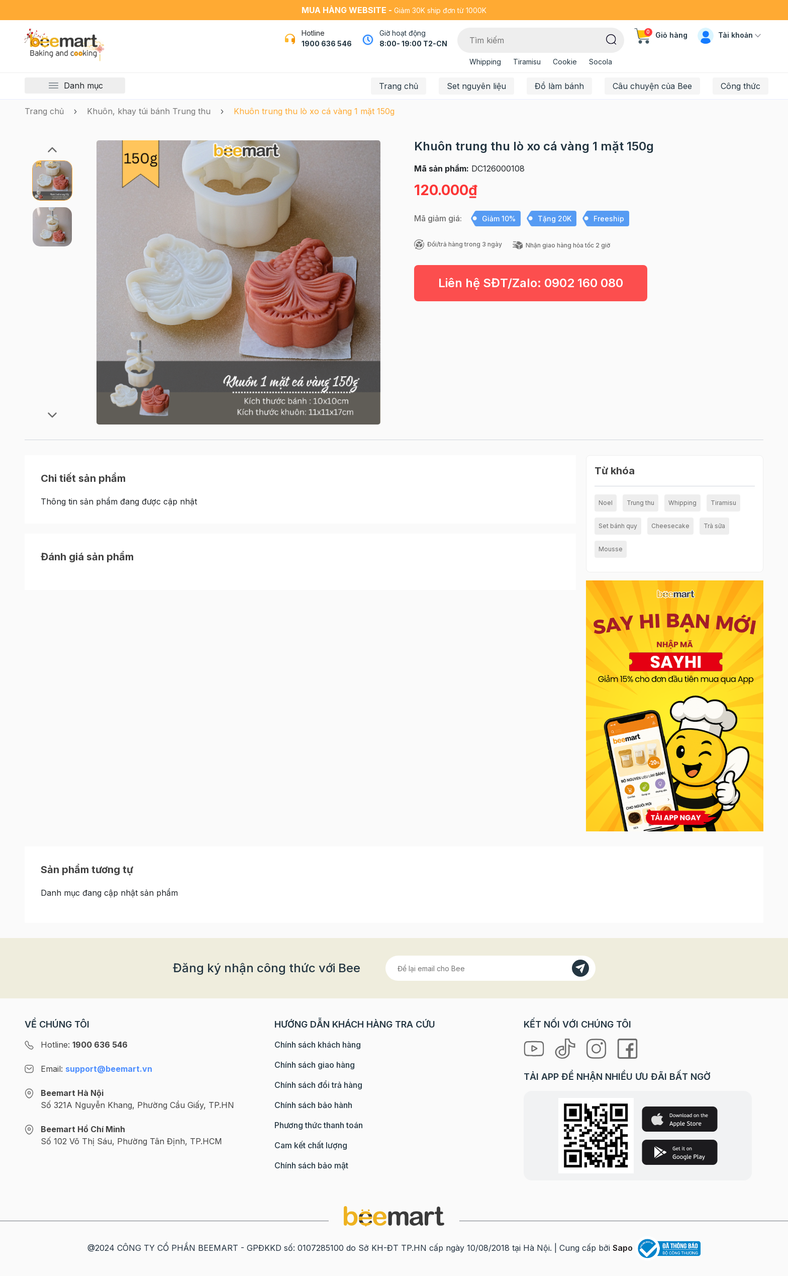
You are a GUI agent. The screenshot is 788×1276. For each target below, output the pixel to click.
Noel (606, 502)
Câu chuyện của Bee (652, 86)
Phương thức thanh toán (318, 1125)
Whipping (485, 61)
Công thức (740, 86)
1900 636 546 (327, 43)
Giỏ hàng (660, 35)
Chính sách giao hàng (314, 1065)
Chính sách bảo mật (311, 1165)
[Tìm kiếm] (611, 39)
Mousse (611, 549)
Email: (96, 1069)
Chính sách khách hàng (317, 1045)
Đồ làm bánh (559, 86)
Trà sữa (714, 526)
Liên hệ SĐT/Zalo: (530, 283)
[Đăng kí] (580, 968)
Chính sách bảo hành (313, 1105)
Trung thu (640, 502)
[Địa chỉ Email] (490, 968)
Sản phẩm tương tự (87, 870)
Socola (600, 61)
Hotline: (84, 1045)
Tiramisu (527, 61)
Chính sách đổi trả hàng (318, 1085)
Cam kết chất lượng (310, 1145)
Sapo (623, 1248)
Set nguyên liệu (476, 86)
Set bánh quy (618, 526)
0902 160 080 (583, 283)
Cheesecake (670, 526)
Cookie (565, 61)
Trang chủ (398, 86)
